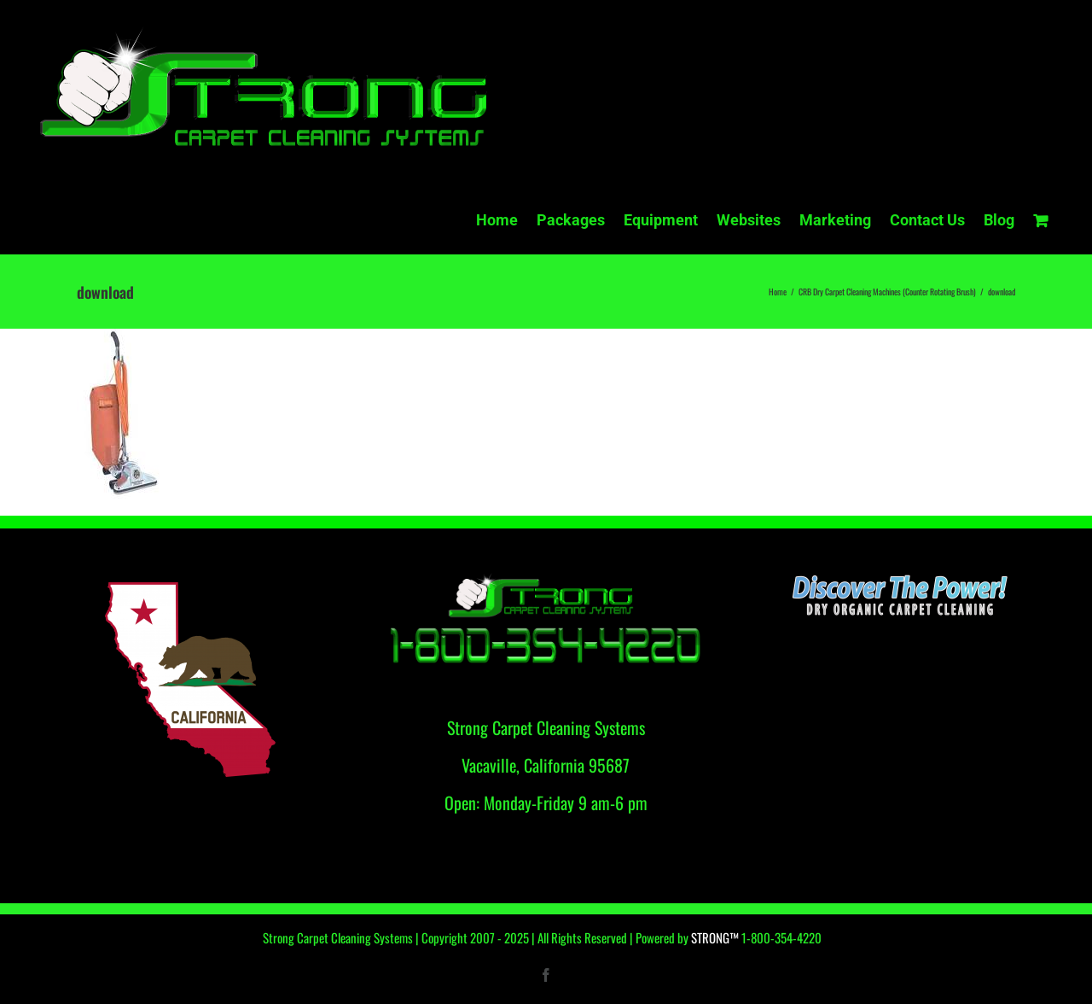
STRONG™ (715, 937)
